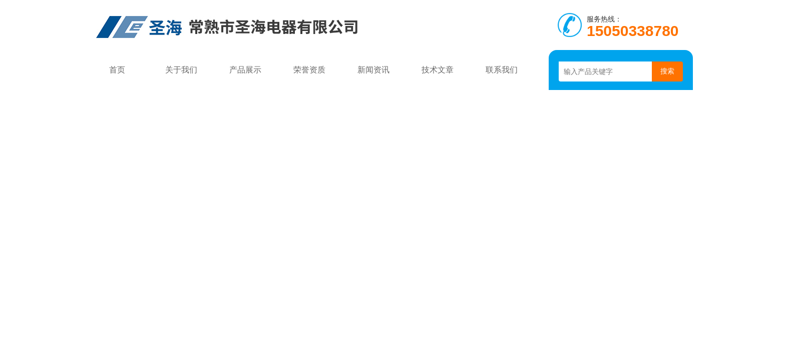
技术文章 (438, 70)
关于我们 (181, 70)
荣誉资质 (309, 70)
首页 (117, 70)
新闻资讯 (373, 70)
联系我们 (502, 70)
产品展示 (245, 70)
